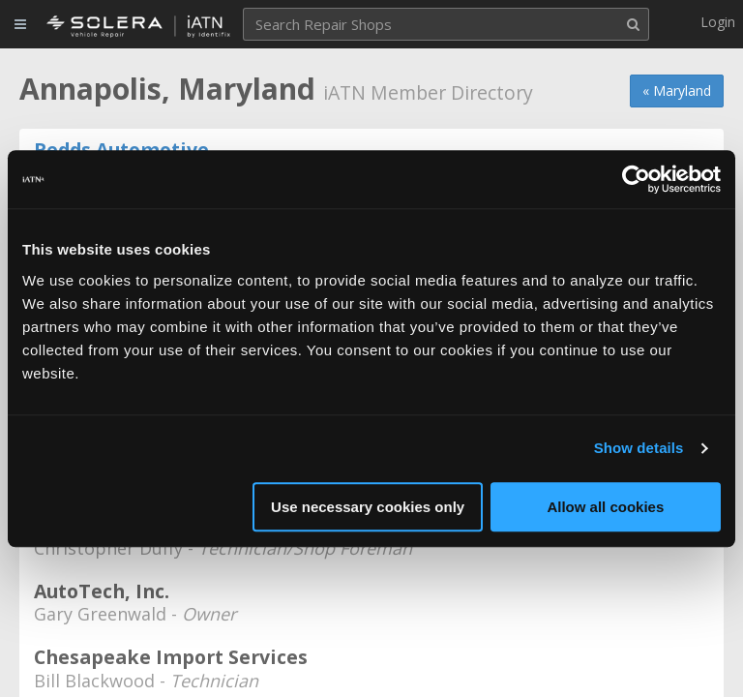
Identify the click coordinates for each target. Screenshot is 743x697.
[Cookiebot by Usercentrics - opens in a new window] (636, 179)
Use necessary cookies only (367, 507)
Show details (639, 447)
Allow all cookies (605, 507)
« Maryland (676, 90)
